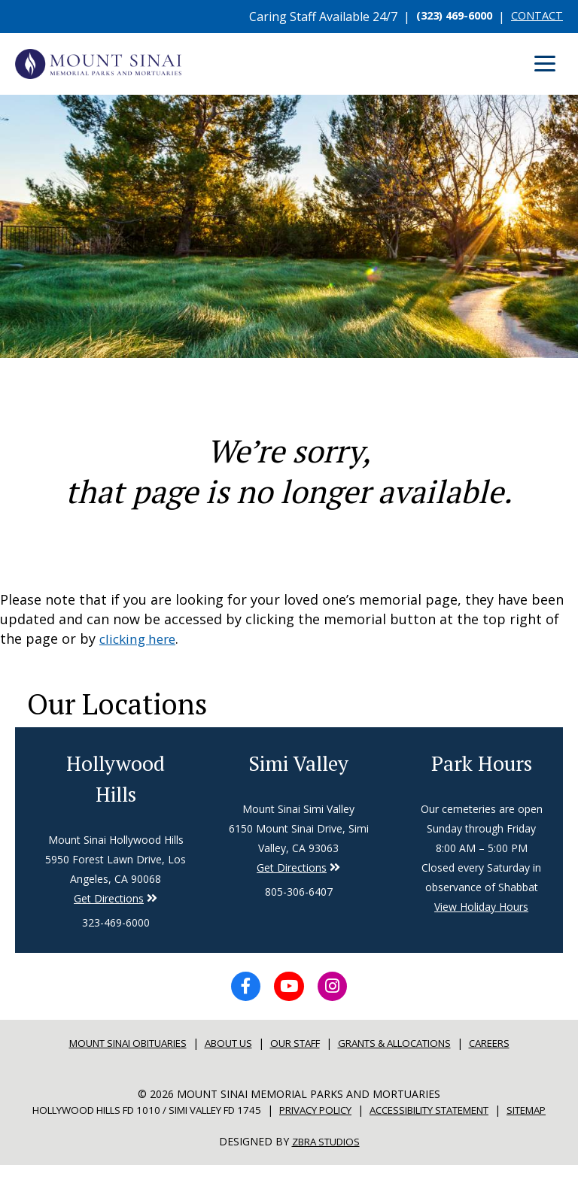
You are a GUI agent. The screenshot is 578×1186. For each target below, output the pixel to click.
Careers (513, 1050)
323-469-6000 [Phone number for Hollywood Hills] (116, 925)
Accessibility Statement (470, 1116)
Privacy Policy (341, 1116)
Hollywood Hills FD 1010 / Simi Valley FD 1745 (151, 1116)
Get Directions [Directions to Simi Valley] (109, 900)
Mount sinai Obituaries (110, 1050)
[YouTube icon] (289, 991)
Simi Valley (298, 762)
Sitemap (289, 1132)
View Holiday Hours (481, 907)
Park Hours (481, 762)
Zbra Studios (325, 1163)
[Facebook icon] (239, 991)
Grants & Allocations (408, 1050)
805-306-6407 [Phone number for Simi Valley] (299, 892)
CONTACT (534, 16)
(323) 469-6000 (444, 16)
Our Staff (296, 1050)
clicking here (140, 638)
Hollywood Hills (115, 779)
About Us (223, 1050)
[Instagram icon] (338, 991)
